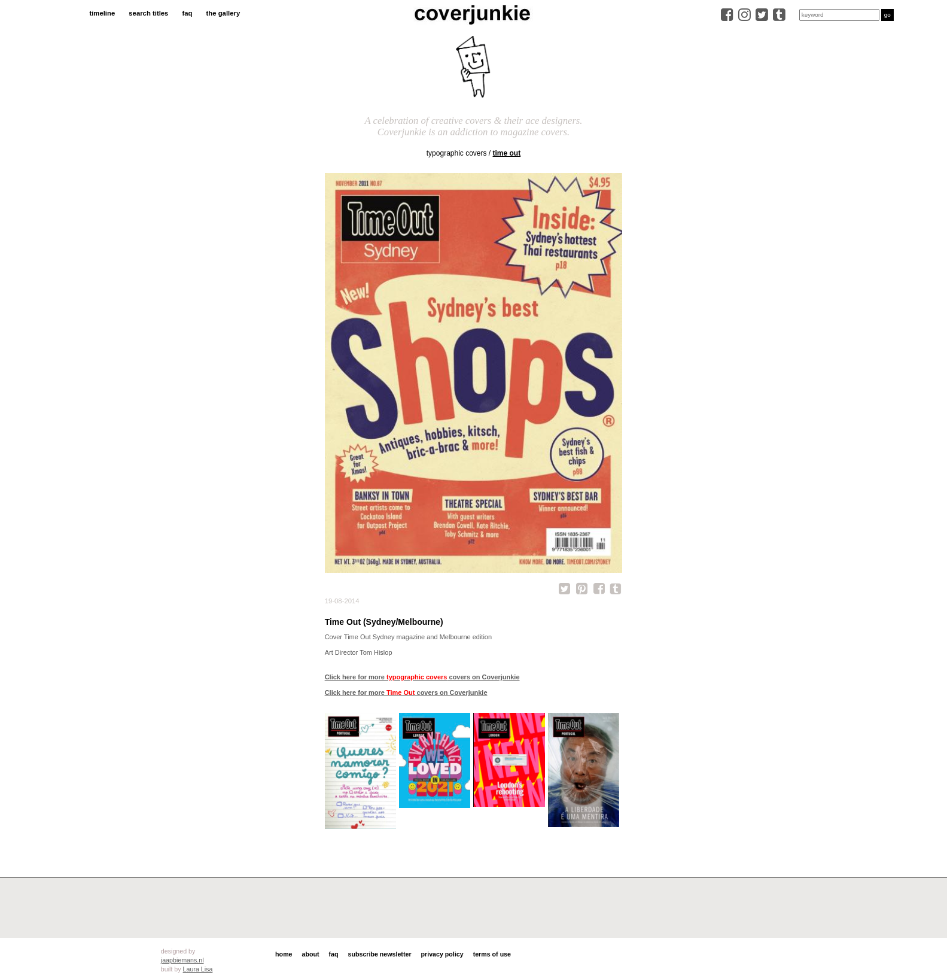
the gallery (223, 13)
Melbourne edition (466, 636)
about (310, 954)
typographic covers (457, 153)
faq (187, 13)
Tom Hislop (376, 652)
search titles (148, 13)
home (283, 954)
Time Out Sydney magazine (384, 636)
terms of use (492, 954)
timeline (102, 13)
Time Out (507, 153)
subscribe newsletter (380, 954)
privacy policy (442, 954)
